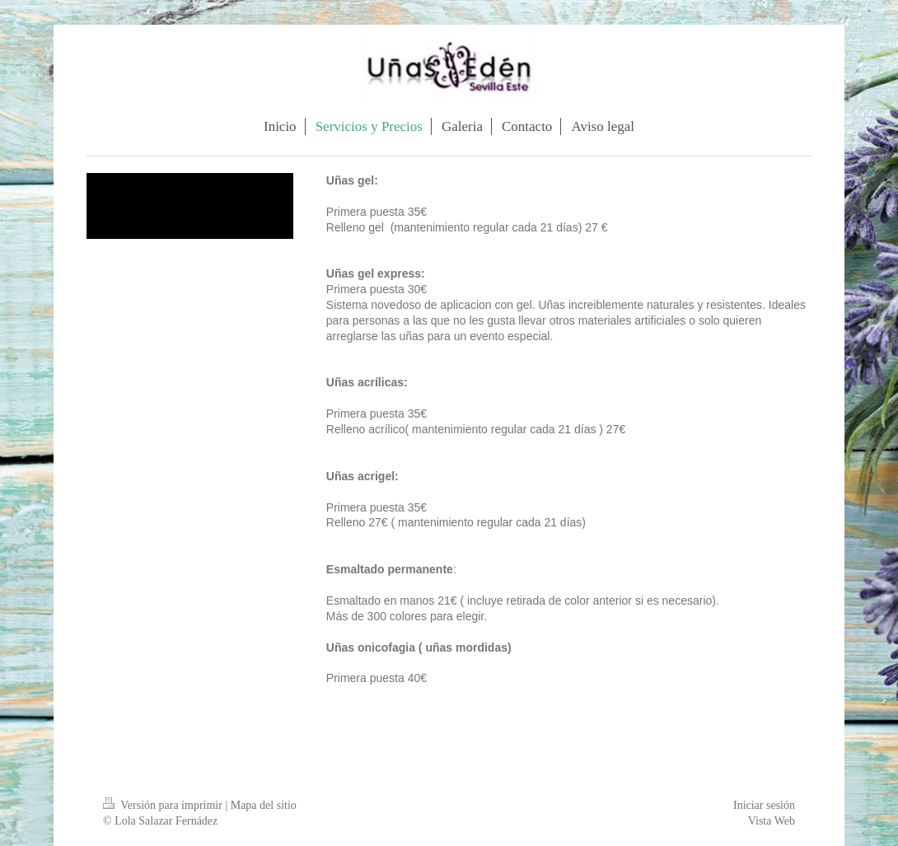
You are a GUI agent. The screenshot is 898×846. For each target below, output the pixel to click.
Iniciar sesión (764, 805)
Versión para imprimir (164, 805)
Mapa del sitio (264, 805)
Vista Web (771, 821)
